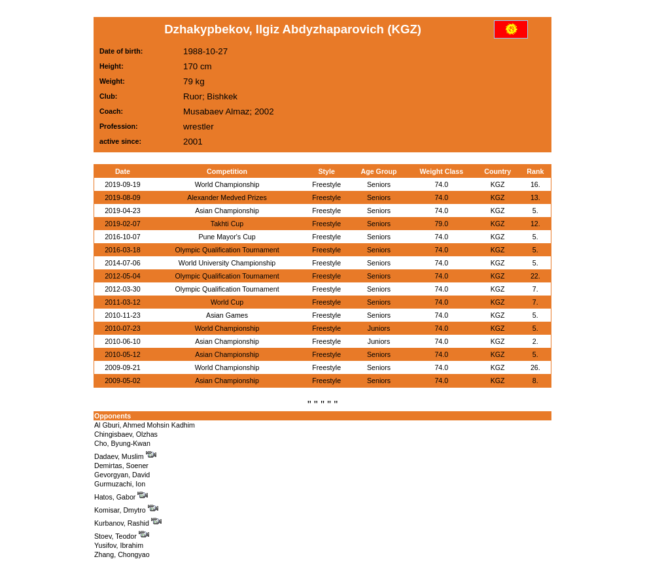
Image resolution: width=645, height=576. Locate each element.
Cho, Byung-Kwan (122, 443)
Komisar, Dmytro (126, 510)
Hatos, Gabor (121, 497)
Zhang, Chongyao (122, 554)
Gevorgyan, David (122, 475)
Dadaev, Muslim (125, 456)
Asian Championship (227, 210)
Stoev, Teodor (121, 536)
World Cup (227, 302)
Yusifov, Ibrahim (118, 545)
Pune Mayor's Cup (226, 237)
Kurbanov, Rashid (128, 523)
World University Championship (227, 263)
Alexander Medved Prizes (226, 197)
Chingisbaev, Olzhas (126, 434)
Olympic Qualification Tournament (227, 250)
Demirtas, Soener (121, 465)
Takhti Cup (227, 224)
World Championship (227, 184)
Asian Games (227, 315)
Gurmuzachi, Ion (119, 484)
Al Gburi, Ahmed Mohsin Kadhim (144, 425)
